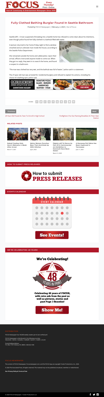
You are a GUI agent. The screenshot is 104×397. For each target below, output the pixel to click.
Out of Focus (71, 27)
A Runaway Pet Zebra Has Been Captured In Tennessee (86, 145)
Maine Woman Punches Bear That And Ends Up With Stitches (39, 145)
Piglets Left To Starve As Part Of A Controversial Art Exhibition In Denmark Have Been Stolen (62, 147)
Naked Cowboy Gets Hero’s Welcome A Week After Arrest (17, 145)
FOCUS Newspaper (43, 27)
